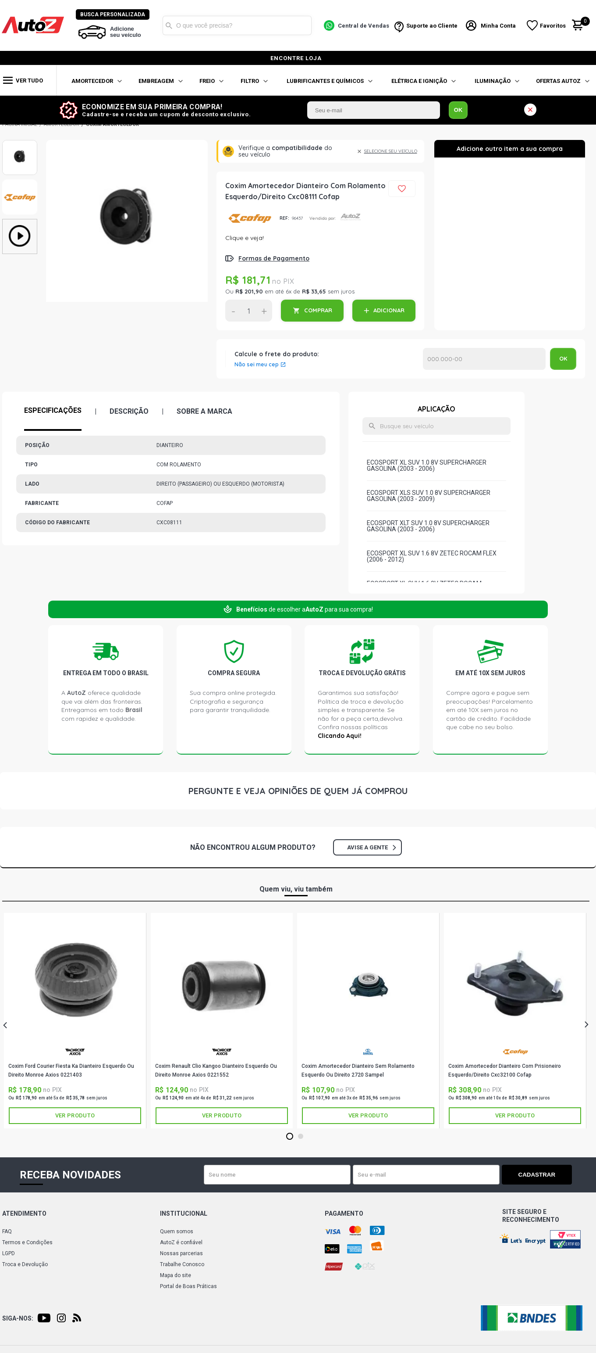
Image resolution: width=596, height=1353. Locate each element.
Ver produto (75, 1115)
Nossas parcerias (181, 1253)
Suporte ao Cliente (432, 26)
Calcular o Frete (484, 359)
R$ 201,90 (249, 291)
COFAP (249, 218)
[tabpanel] (75, 1020)
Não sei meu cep (256, 364)
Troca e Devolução (25, 1264)
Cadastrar (541, 1174)
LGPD (8, 1253)
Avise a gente (371, 847)
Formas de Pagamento (273, 258)
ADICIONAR (388, 310)
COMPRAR (318, 310)
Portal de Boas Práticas (188, 1286)
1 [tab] (289, 1137)
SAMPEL (368, 1052)
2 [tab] (300, 1137)
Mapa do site (175, 1275)
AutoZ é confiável (181, 1242)
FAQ (7, 1231)
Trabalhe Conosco (182, 1264)
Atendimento (24, 1213)
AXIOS (75, 1052)
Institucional (183, 1213)
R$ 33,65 (314, 291)
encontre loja (296, 58)
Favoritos (553, 25)
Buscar (169, 25)
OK (458, 110)
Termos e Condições (27, 1242)
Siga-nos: (17, 1318)
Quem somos (176, 1231)
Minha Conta (498, 25)
